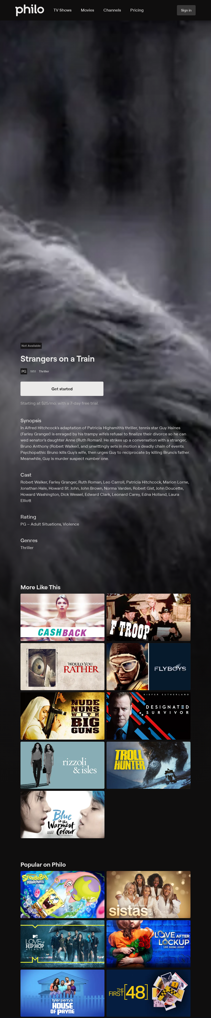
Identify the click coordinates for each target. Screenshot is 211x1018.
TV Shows (62, 10)
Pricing (137, 10)
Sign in (186, 10)
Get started (62, 388)
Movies (87, 10)
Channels (112, 10)
